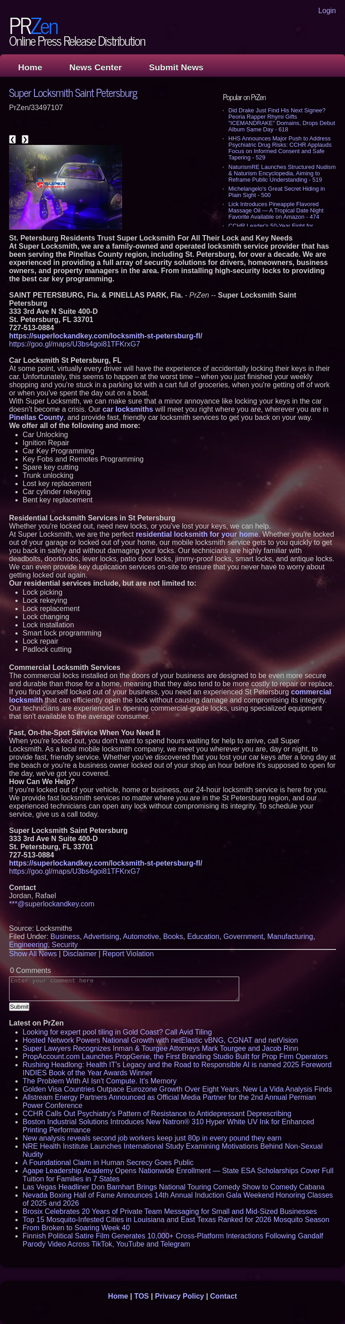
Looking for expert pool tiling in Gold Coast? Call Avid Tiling (117, 1032)
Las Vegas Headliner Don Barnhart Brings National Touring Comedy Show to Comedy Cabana (174, 1187)
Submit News (176, 67)
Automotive (141, 936)
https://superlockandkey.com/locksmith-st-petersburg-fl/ (105, 336)
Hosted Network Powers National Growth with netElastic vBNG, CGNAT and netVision (160, 1040)
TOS (141, 1296)
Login (327, 10)
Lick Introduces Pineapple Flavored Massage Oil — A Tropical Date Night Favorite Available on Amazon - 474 (276, 210)
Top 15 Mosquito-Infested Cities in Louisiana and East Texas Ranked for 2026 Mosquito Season (176, 1219)
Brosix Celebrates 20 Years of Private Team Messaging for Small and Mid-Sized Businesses (170, 1211)
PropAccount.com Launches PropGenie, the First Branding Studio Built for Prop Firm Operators (175, 1056)
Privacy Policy (179, 1296)
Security (65, 944)
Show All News (33, 954)
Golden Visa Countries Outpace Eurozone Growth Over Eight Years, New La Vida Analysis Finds (177, 1089)
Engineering (28, 944)
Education (203, 936)
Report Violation (128, 954)
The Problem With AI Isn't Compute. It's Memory (99, 1081)
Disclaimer (80, 954)
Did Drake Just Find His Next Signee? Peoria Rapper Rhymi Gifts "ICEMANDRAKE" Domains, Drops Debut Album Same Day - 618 (281, 120)
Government (243, 936)
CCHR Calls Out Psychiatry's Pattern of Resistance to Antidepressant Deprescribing (157, 1113)
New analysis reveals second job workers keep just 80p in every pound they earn (152, 1138)
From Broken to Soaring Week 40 (76, 1228)
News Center (95, 67)
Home (30, 67)
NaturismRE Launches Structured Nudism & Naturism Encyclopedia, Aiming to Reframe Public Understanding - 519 (282, 173)
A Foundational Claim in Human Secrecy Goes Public (108, 1162)
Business (65, 936)
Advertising (101, 936)
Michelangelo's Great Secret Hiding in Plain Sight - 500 (276, 191)
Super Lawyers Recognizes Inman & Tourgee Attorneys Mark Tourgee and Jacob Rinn (160, 1048)
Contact (223, 1296)
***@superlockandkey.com (51, 904)
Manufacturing (290, 936)
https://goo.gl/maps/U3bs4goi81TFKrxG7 (74, 344)
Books (173, 936)
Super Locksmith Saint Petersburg (73, 92)
